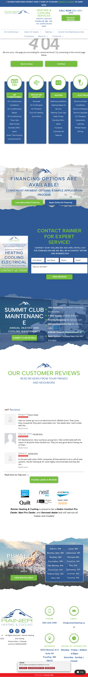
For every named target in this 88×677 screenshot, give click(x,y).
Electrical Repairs (80, 109)
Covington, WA (55, 561)
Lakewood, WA (73, 553)
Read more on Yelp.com (15, 475)
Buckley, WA (55, 557)
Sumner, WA (73, 573)
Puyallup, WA (73, 561)
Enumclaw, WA (55, 569)
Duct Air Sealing (36, 113)
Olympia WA (73, 557)
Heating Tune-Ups (58, 113)
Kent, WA (55, 578)
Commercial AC (14, 139)
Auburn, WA (55, 548)
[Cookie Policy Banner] (44, 665)
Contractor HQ (48, 675)
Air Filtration (36, 109)
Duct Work (36, 116)
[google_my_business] (23, 631)
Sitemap (23, 641)
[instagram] (17, 631)
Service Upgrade (80, 113)
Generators (80, 120)
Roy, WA (73, 565)
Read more (23, 428)
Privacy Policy (13, 641)
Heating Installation (58, 101)
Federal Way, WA (55, 573)
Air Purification (36, 105)
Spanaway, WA (73, 569)
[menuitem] (12, 32)
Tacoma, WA (73, 577)
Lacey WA (73, 548)
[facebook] (11, 631)
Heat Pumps (14, 124)
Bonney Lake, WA (55, 553)
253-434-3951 (75, 11)
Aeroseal (36, 101)
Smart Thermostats (14, 135)
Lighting (80, 124)
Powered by (38, 675)
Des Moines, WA (55, 565)
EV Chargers (80, 116)
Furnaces (58, 128)
